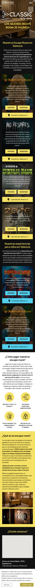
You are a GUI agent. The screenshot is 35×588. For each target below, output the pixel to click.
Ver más (10, 108)
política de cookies (24, 580)
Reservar (24, 108)
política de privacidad (8, 580)
